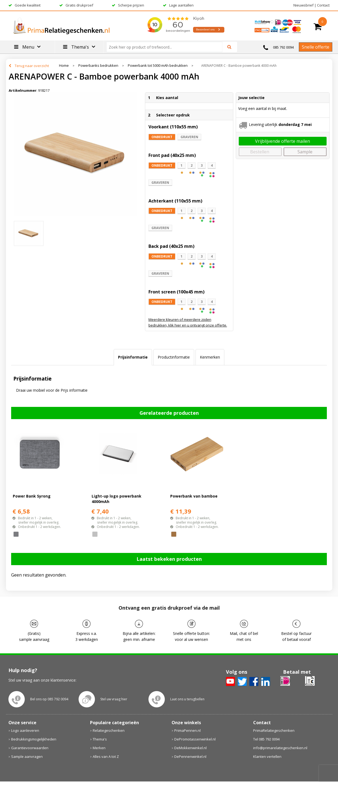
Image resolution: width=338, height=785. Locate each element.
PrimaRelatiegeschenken (273, 730)
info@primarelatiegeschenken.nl (280, 747)
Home (64, 65)
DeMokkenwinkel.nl (190, 747)
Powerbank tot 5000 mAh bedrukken (158, 65)
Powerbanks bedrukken (98, 65)
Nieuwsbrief (303, 5)
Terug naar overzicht (32, 65)
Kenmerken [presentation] (210, 357)
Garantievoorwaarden (29, 747)
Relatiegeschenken (109, 730)
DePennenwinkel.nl (190, 756)
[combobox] (166, 47)
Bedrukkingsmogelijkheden (33, 739)
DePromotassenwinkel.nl (195, 739)
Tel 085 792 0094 (266, 739)
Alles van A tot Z (106, 756)
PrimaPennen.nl (187, 730)
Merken (99, 747)
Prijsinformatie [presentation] (133, 357)
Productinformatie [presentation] (174, 357)
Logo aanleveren (25, 730)
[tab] (133, 357)
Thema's (100, 739)
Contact (323, 5)
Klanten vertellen (267, 756)
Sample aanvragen (27, 756)
